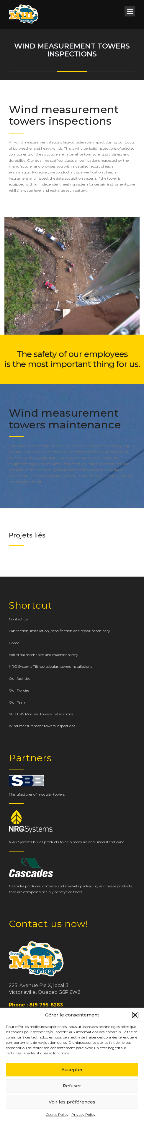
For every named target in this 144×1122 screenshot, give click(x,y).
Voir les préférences (72, 1102)
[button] (135, 1015)
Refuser (72, 1085)
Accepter (72, 1069)
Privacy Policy (83, 1114)
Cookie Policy (57, 1114)
